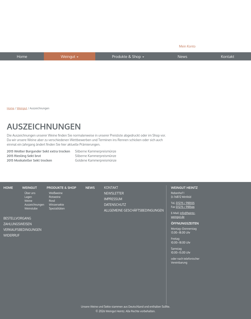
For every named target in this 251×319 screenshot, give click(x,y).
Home (22, 56)
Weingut (69, 56)
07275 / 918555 (185, 203)
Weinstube (31, 208)
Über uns (30, 193)
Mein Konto (187, 46)
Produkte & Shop (128, 56)
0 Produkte (215, 46)
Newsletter (114, 193)
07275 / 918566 (185, 207)
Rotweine (54, 197)
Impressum (113, 199)
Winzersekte (56, 204)
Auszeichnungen (34, 204)
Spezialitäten (57, 208)
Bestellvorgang (17, 218)
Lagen (28, 197)
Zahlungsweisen (17, 224)
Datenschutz (115, 205)
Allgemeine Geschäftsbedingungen (134, 210)
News (182, 56)
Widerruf (11, 235)
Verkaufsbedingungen (22, 230)
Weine (28, 200)
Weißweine (56, 193)
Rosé (52, 200)
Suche (237, 46)
